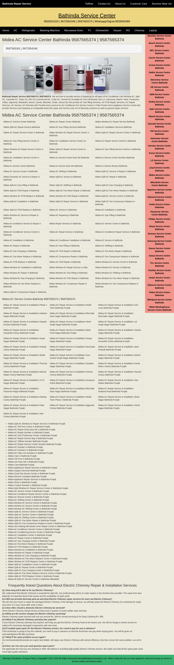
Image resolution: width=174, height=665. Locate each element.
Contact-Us (104, 3)
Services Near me (162, 3)
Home (5, 30)
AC (15, 30)
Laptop (153, 30)
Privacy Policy (29, 658)
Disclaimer (16, 658)
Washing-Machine (50, 30)
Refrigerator (28, 30)
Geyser (117, 30)
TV (89, 30)
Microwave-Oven (73, 30)
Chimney (139, 30)
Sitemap (6, 658)
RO (128, 30)
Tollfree (89, 3)
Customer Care (138, 3)
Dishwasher (102, 30)
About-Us (120, 3)
